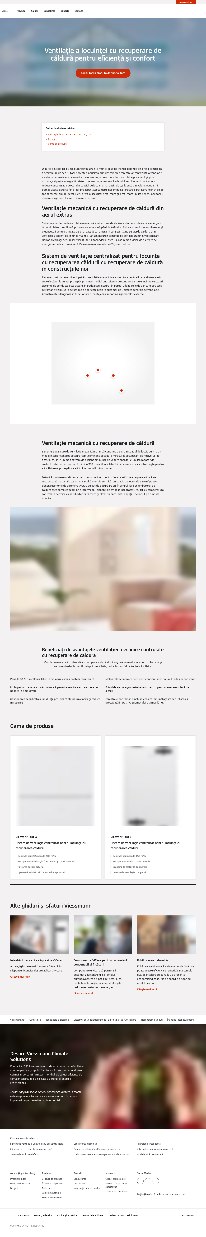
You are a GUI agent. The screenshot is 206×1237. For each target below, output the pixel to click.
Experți (65, 11)
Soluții (34, 11)
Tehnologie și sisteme (57, 1019)
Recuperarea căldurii (152, 1019)
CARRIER (41, 1226)
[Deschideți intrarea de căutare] (194, 11)
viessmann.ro (17, 1019)
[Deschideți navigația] (5, 11)
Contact (79, 11)
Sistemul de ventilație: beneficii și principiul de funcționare (105, 1019)
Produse (21, 11)
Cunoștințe (49, 11)
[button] (181, 1020)
